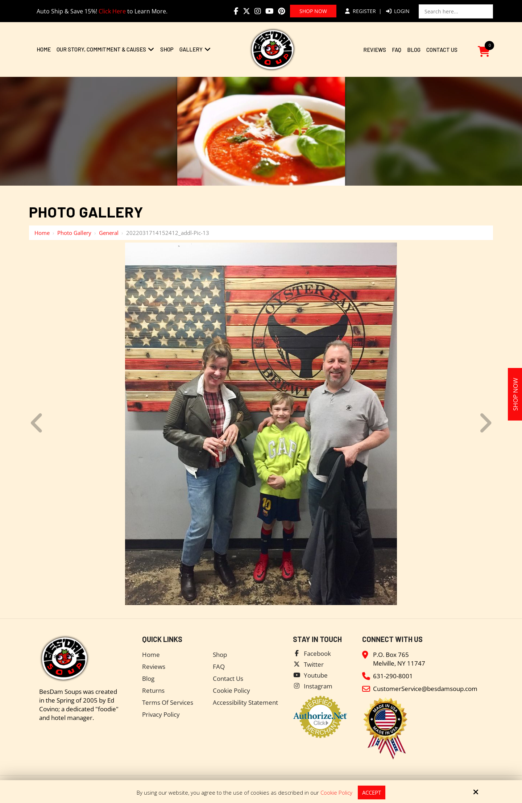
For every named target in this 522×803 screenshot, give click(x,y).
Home (42, 232)
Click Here (112, 11)
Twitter (314, 664)
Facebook (317, 653)
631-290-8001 (393, 676)
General (109, 232)
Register (360, 11)
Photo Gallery (74, 232)
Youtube (316, 675)
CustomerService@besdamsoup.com (425, 688)
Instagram (318, 686)
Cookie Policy (336, 792)
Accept (371, 792)
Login (398, 11)
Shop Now (313, 11)
